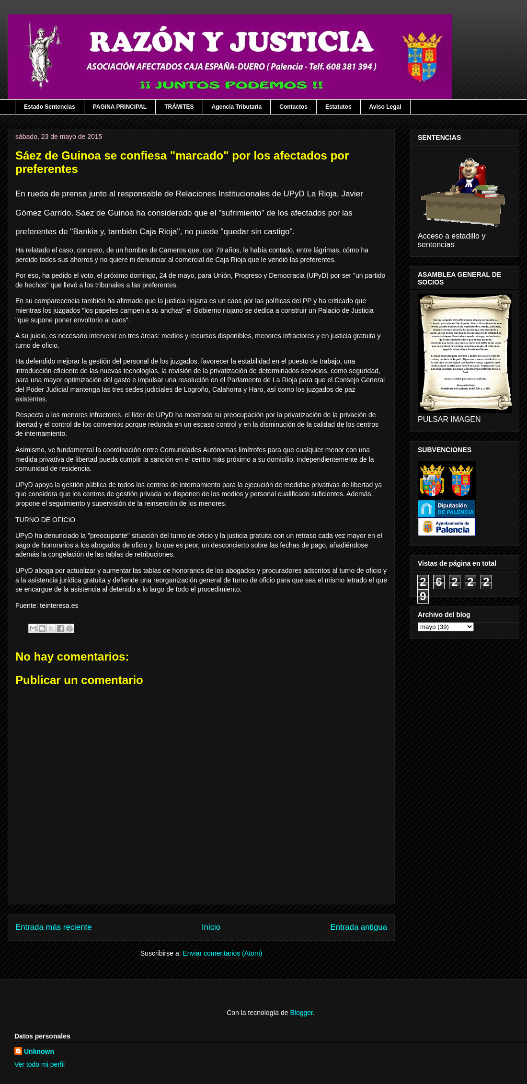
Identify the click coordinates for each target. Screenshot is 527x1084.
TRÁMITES (179, 106)
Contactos (293, 106)
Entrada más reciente (53, 927)
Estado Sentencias (49, 106)
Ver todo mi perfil (39, 1064)
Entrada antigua (359, 927)
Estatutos (338, 106)
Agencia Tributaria (237, 106)
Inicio (211, 927)
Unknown (39, 1051)
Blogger (301, 1012)
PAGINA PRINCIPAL (120, 106)
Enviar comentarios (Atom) (222, 953)
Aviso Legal (385, 106)
